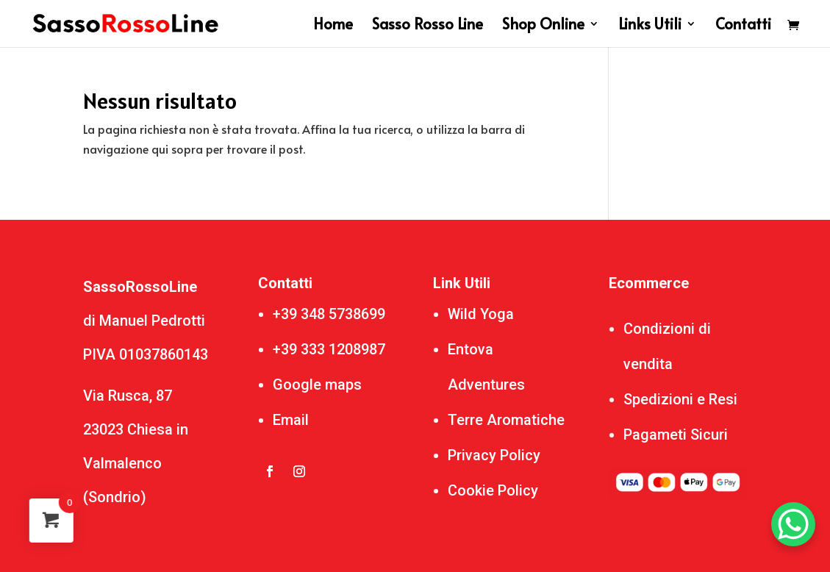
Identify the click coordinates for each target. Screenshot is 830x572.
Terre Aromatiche (506, 420)
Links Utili (649, 26)
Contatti (743, 26)
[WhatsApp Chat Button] (793, 524)
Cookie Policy (493, 490)
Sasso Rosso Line (427, 26)
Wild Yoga (481, 314)
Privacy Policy (494, 455)
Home (333, 26)
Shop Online (543, 26)
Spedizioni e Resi (680, 399)
